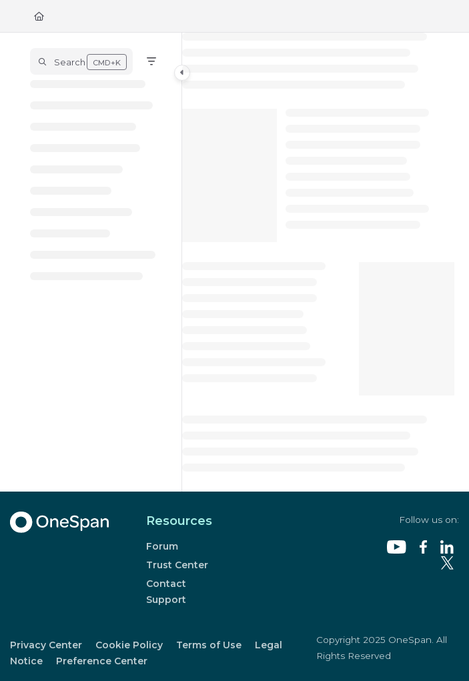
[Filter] (151, 61)
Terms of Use (209, 645)
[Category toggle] (182, 73)
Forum (162, 546)
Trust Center (177, 565)
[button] (81, 61)
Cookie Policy (129, 645)
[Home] (39, 16)
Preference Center (101, 661)
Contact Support (166, 592)
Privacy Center (46, 645)
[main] (318, 262)
